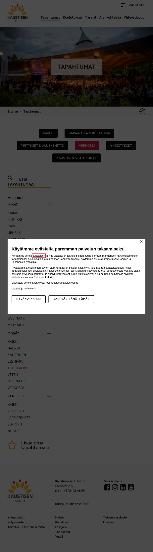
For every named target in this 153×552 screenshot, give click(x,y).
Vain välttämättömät (71, 299)
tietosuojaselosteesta (65, 282)
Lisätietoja (17, 288)
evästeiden (38, 255)
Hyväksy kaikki (28, 299)
